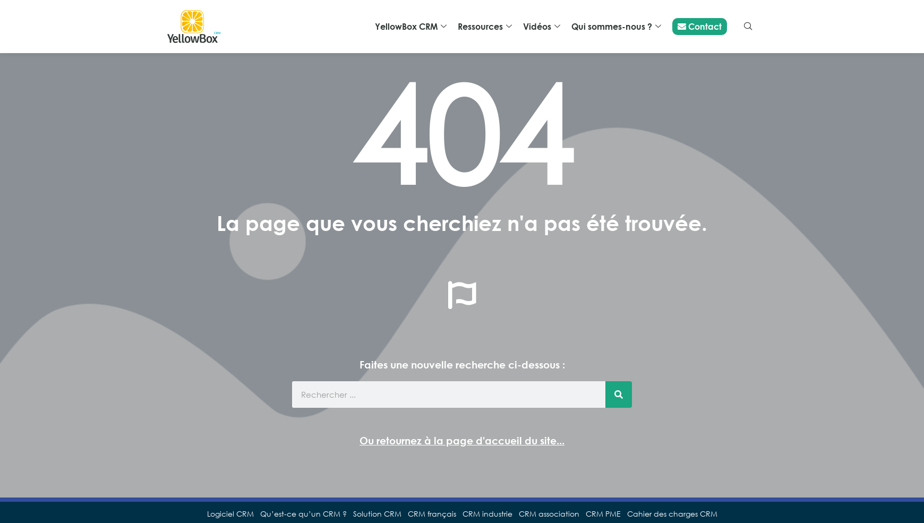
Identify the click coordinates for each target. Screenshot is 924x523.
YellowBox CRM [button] (411, 27)
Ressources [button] (485, 27)
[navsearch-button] (748, 27)
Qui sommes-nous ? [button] (616, 27)
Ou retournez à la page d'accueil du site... (462, 440)
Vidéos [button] (541, 27)
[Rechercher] (618, 394)
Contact (700, 26)
